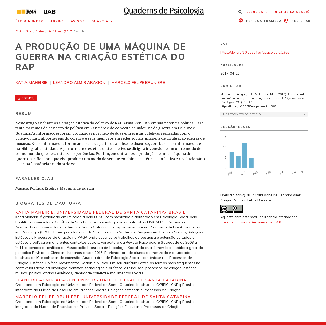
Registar (300, 21)
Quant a (100, 21)
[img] (163, 8)
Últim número (29, 21)
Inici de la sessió (292, 12)
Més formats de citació (242, 114)
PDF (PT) (27, 98)
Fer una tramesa (263, 21)
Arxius (57, 21)
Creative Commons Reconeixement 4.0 (250, 222)
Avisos (78, 21)
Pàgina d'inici (23, 31)
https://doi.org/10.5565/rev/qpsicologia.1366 (254, 52)
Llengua (256, 12)
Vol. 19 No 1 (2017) (60, 31)
